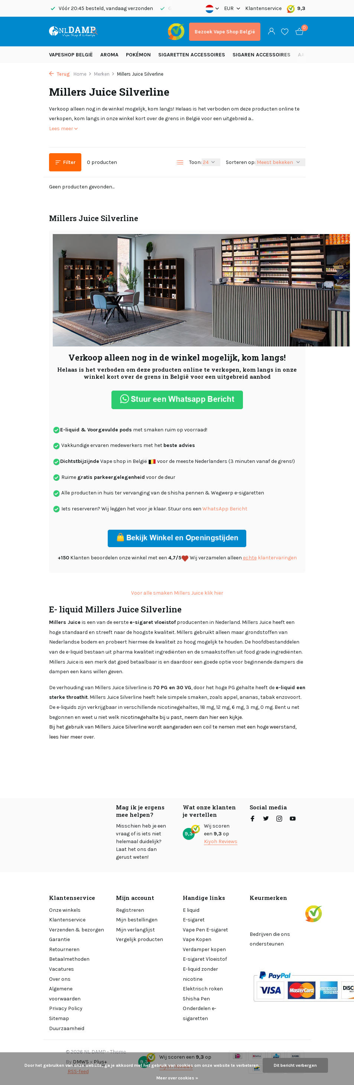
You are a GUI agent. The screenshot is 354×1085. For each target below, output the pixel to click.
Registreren (130, 910)
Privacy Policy (65, 1008)
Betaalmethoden (69, 959)
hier (213, 717)
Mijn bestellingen (136, 920)
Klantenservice (263, 8)
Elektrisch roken (203, 989)
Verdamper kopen (204, 949)
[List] (180, 162)
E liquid (191, 910)
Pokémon (138, 55)
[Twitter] (266, 819)
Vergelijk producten (139, 939)
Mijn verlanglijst (135, 930)
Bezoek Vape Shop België (225, 32)
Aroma (109, 55)
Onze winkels (65, 910)
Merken (104, 74)
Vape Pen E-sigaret (205, 930)
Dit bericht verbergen (295, 1065)
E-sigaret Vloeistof (205, 959)
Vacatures (61, 969)
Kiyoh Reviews (220, 841)
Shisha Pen (196, 999)
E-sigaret (194, 920)
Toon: (195, 162)
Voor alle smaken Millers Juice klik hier (177, 593)
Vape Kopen (197, 939)
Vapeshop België (71, 55)
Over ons (60, 979)
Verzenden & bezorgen (76, 930)
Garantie (59, 939)
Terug (59, 74)
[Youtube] (293, 819)
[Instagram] (279, 819)
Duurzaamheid (66, 1028)
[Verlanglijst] (285, 31)
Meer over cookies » (177, 1078)
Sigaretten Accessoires (191, 55)
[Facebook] (253, 819)
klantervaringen (270, 558)
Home (83, 74)
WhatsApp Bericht (224, 509)
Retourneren (64, 949)
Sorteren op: (241, 162)
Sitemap (59, 1018)
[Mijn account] (271, 31)
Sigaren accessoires (261, 55)
